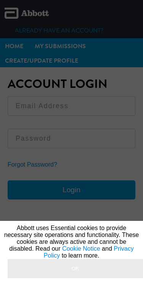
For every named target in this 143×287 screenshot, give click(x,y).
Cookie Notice (81, 248)
